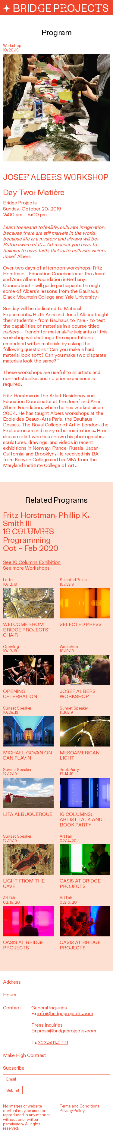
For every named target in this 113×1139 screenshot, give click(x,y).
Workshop (69, 646)
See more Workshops (26, 568)
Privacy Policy (72, 1110)
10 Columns (28, 531)
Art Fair (66, 836)
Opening (11, 646)
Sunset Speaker (17, 708)
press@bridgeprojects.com (66, 1031)
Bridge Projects (56, 8)
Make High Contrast (24, 1055)
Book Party (69, 769)
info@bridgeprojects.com (65, 1013)
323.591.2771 (53, 1042)
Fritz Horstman (29, 515)
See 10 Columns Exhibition (32, 562)
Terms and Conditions (80, 1106)
